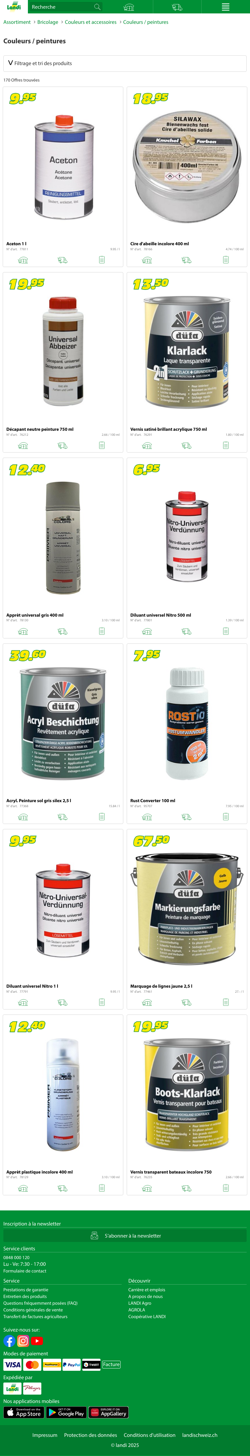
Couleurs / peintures (145, 22)
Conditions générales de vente (33, 1310)
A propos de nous (145, 1296)
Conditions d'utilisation (149, 1435)
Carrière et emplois (146, 1290)
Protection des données (90, 1435)
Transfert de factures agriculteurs (35, 1316)
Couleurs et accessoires (90, 22)
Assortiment (17, 22)
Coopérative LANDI (147, 1316)
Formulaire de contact (24, 1271)
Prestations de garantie (25, 1290)
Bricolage (47, 22)
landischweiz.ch (200, 1435)
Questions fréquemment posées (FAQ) (40, 1303)
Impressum (45, 1435)
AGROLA (136, 1310)
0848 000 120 (16, 1257)
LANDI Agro (139, 1303)
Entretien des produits (25, 1296)
